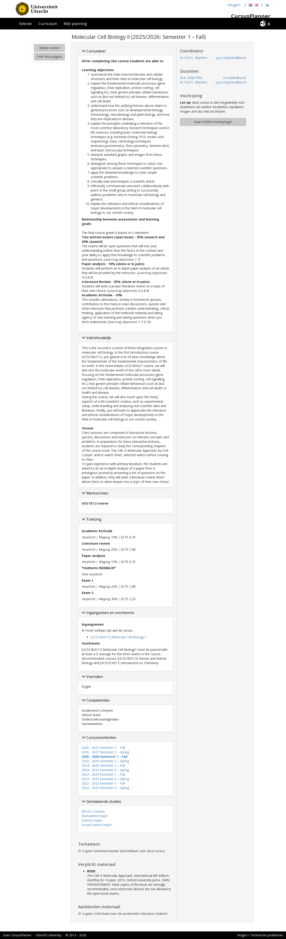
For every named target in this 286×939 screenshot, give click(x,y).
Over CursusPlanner (17, 935)
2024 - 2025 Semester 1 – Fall (103, 765)
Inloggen (233, 5)
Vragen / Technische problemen (260, 935)
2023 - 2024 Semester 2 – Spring (105, 779)
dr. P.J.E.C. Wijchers (193, 58)
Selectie (25, 23)
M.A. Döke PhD (191, 78)
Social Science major (97, 825)
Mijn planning (75, 23)
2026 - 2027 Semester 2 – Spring (105, 752)
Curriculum (47, 23)
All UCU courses (93, 811)
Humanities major (95, 816)
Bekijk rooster (49, 48)
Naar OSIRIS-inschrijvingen (213, 122)
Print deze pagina (49, 56)
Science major (92, 820)
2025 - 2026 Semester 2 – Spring (105, 761)
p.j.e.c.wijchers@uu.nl (231, 58)
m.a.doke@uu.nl (234, 78)
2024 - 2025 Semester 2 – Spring (105, 770)
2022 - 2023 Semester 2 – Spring (105, 788)
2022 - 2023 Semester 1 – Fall (103, 783)
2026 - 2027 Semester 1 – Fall (103, 747)
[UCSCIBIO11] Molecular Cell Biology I (118, 637)
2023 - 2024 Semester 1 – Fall (103, 774)
